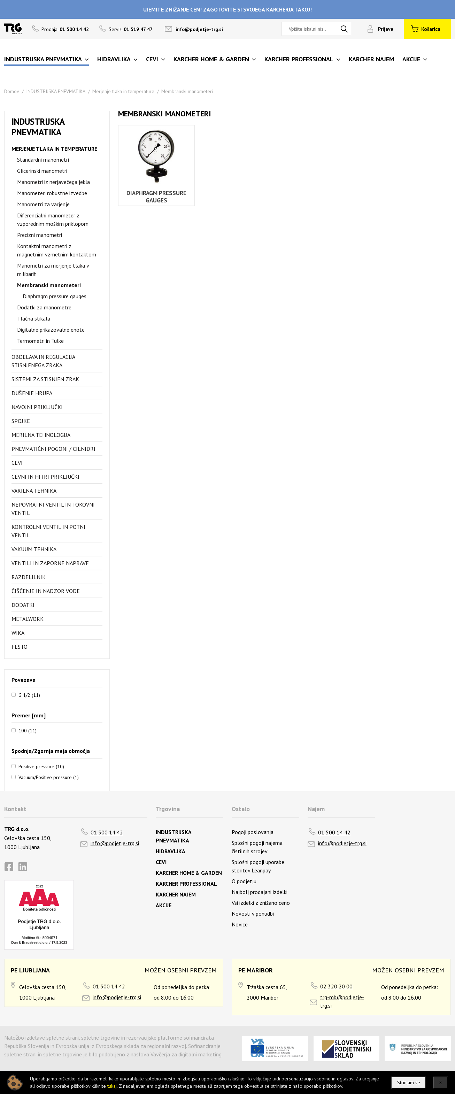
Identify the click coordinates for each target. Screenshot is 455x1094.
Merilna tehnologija (40, 434)
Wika (17, 632)
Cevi (17, 462)
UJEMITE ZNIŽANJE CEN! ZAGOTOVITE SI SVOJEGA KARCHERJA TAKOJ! (227, 9)
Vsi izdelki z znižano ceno (261, 902)
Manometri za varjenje (43, 204)
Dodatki (22, 604)
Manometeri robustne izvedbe (52, 193)
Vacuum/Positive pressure (48, 777)
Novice (240, 924)
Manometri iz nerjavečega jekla (53, 181)
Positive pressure (41, 766)
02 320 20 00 (336, 986)
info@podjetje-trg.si (199, 29)
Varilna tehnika (33, 490)
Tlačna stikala (33, 318)
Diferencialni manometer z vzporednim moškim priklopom (52, 219)
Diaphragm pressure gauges (54, 296)
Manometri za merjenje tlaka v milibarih (53, 269)
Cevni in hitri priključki (45, 476)
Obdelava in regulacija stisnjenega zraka (43, 361)
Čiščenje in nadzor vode (45, 590)
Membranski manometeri (187, 91)
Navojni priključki (37, 406)
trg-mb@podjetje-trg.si (342, 1001)
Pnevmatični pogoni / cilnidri (53, 448)
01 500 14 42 (107, 832)
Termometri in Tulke (40, 340)
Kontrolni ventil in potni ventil (48, 531)
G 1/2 (29, 695)
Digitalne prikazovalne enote (51, 329)
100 (27, 730)
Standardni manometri (43, 159)
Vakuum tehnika (33, 549)
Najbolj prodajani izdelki (259, 891)
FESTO (19, 646)
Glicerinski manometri (42, 170)
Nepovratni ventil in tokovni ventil (53, 508)
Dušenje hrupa (31, 393)
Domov (11, 91)
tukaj (112, 1086)
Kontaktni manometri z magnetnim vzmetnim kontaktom (56, 250)
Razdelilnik (28, 576)
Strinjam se (408, 1082)
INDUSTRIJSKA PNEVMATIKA (55, 91)
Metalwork (27, 618)
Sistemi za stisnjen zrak (45, 379)
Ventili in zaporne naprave (50, 563)
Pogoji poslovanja (252, 832)
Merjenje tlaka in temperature (123, 91)
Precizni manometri (39, 234)
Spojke (20, 420)
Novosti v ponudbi (253, 913)
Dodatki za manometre (44, 307)
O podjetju (244, 881)
